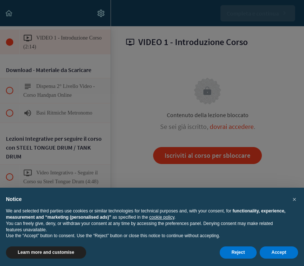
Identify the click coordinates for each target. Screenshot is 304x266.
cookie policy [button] (162, 217)
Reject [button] (238, 252)
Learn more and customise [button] (46, 252)
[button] (294, 199)
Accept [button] (278, 252)
